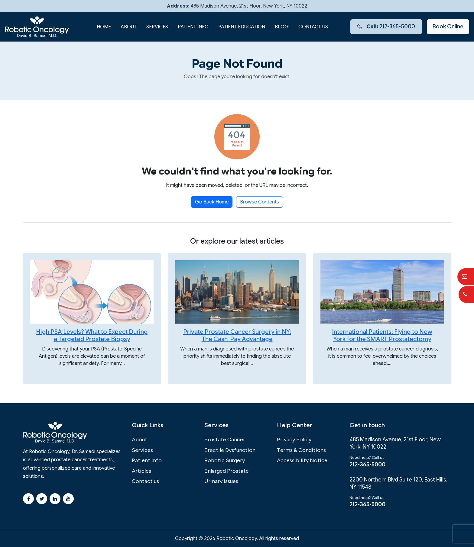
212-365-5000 (386, 26)
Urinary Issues (221, 481)
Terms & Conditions (301, 450)
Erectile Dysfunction (229, 450)
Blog (282, 27)
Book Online (448, 26)
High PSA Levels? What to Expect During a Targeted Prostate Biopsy (92, 335)
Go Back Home (212, 202)
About (129, 27)
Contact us (313, 27)
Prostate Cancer (224, 439)
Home (104, 27)
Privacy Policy (294, 439)
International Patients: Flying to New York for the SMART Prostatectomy (382, 335)
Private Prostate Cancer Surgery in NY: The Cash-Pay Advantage (237, 335)
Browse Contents (259, 202)
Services (157, 27)
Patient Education (241, 27)
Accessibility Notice (302, 460)
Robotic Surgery (224, 460)
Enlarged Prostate (226, 471)
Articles (141, 471)
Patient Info (193, 27)
